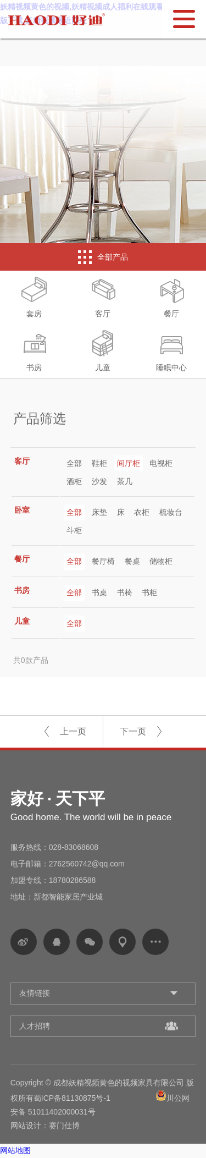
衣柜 (141, 512)
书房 (34, 351)
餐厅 (171, 297)
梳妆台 (170, 512)
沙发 (99, 481)
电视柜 (160, 463)
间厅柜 (128, 463)
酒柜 (74, 481)
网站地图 (15, 1150)
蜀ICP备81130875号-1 (72, 1098)
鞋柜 (99, 463)
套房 (34, 297)
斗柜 (74, 530)
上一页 (73, 731)
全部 (74, 463)
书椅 (124, 592)
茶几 (124, 481)
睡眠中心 (171, 351)
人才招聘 (34, 1026)
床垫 (99, 512)
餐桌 (132, 561)
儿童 (103, 351)
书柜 (149, 592)
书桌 (99, 592)
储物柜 (160, 561)
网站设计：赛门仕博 (45, 1125)
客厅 (103, 297)
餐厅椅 (103, 561)
